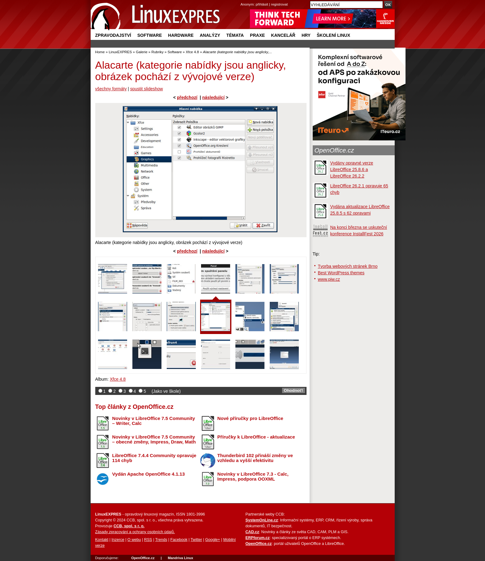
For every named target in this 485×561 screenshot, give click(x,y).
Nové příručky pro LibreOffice (250, 418)
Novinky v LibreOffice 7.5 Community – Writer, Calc (153, 421)
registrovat (279, 4)
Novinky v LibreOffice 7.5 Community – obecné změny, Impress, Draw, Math (154, 439)
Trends (161, 539)
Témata (235, 35)
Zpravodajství (113, 35)
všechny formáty (111, 88)
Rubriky (158, 52)
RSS (148, 539)
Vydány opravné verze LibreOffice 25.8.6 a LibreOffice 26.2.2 (351, 169)
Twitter (196, 539)
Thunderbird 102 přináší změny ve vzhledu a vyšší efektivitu (255, 458)
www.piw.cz (329, 279)
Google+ (212, 539)
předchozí (187, 97)
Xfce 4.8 (192, 52)
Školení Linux (333, 35)
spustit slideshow (146, 88)
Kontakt (102, 539)
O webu (134, 539)
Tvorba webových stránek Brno (348, 266)
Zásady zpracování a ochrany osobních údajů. (135, 532)
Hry (306, 35)
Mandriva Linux (180, 558)
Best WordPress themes (341, 272)
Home (100, 52)
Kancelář (283, 35)
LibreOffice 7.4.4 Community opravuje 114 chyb (154, 458)
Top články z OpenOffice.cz (134, 406)
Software (149, 35)
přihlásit (262, 4)
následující (213, 97)
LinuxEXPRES (120, 52)
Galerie (141, 52)
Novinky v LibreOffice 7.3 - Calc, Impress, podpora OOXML (253, 476)
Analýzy (210, 35)
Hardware (180, 35)
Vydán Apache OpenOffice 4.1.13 (148, 474)
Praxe (257, 35)
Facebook (178, 539)
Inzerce (118, 539)
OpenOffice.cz (334, 150)
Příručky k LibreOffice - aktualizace (256, 436)
